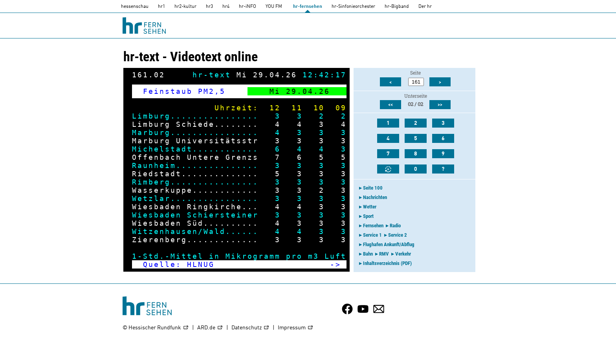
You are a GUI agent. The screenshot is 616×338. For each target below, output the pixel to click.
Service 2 (397, 235)
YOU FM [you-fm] (274, 6)
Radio (395, 225)
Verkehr (403, 254)
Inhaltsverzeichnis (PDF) (387, 263)
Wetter (369, 207)
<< (390, 104)
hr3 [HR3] (209, 6)
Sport (368, 216)
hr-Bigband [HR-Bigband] (397, 6)
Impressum (296, 328)
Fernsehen (373, 225)
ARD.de (210, 328)
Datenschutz (250, 328)
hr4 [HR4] (225, 6)
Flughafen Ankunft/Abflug (388, 244)
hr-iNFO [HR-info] (247, 6)
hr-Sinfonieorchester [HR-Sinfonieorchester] (353, 6)
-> (335, 264)
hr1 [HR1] (161, 6)
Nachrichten (375, 197)
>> (440, 104)
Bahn (368, 254)
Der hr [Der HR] (425, 6)
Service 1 (372, 235)
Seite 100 (373, 188)
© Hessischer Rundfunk (156, 328)
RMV (384, 254)
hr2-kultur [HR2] (185, 6)
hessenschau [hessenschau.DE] (134, 6)
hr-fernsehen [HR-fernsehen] (307, 6)
